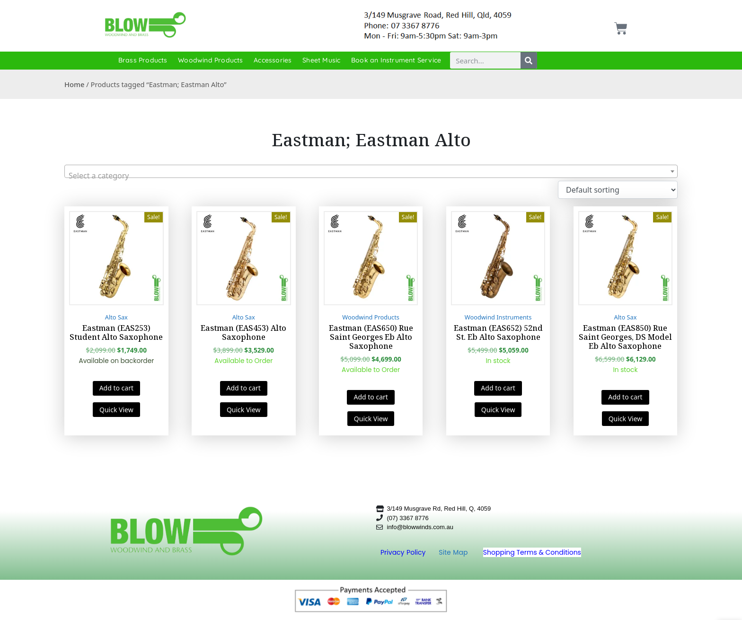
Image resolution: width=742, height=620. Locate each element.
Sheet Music (321, 60)
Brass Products (143, 60)
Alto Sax (116, 317)
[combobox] (371, 171)
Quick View (116, 409)
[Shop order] (618, 190)
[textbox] (371, 175)
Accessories (273, 60)
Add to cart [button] (116, 387)
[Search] (529, 60)
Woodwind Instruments (498, 317)
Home (74, 84)
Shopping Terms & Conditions (532, 552)
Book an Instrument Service (396, 60)
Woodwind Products (210, 60)
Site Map (454, 552)
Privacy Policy (404, 552)
